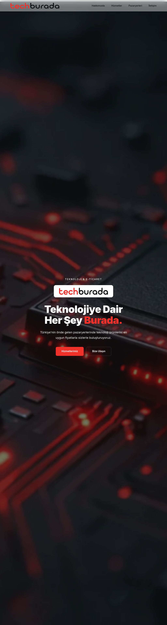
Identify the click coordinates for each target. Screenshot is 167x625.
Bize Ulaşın (99, 351)
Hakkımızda (98, 5)
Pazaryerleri (135, 5)
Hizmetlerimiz (69, 351)
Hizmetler (116, 5)
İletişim (153, 5)
